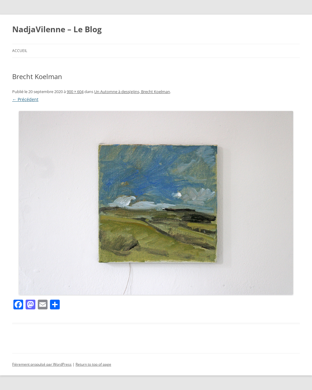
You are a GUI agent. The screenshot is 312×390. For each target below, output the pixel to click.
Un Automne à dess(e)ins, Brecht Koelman (132, 91)
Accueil (19, 50)
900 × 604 (75, 91)
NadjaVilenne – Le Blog (57, 29)
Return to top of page (93, 364)
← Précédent (25, 99)
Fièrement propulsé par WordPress (42, 364)
